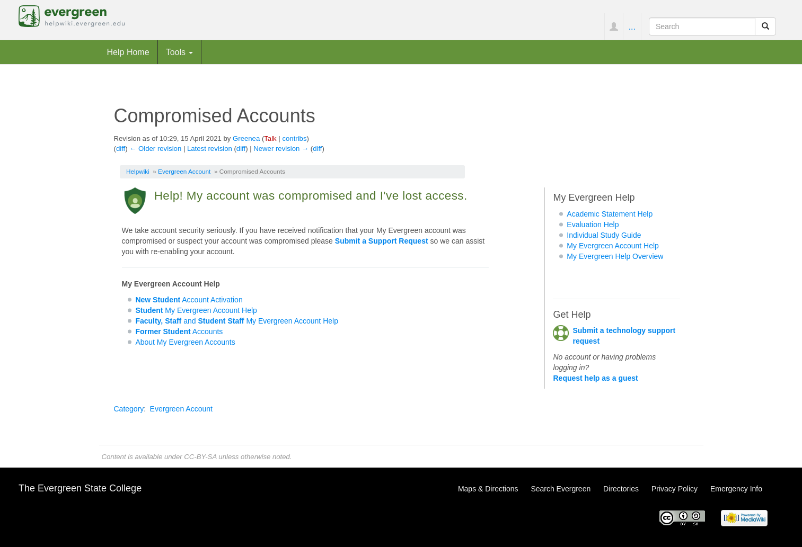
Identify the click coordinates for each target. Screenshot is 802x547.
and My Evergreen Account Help (236, 321)
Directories (621, 489)
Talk (270, 138)
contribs (294, 138)
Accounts (179, 331)
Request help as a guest (595, 378)
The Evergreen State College (80, 488)
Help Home (128, 52)
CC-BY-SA (200, 457)
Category (129, 409)
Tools (179, 52)
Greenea (246, 138)
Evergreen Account (184, 171)
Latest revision (209, 149)
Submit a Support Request (381, 241)
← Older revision (155, 149)
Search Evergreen (561, 489)
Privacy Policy (674, 489)
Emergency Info (736, 489)
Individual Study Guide (604, 235)
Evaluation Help (593, 224)
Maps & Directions (488, 489)
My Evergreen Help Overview (615, 256)
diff (120, 149)
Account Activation (188, 299)
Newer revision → (281, 149)
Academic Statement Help (610, 214)
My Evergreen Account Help (196, 310)
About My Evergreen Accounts (185, 342)
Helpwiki (137, 171)
